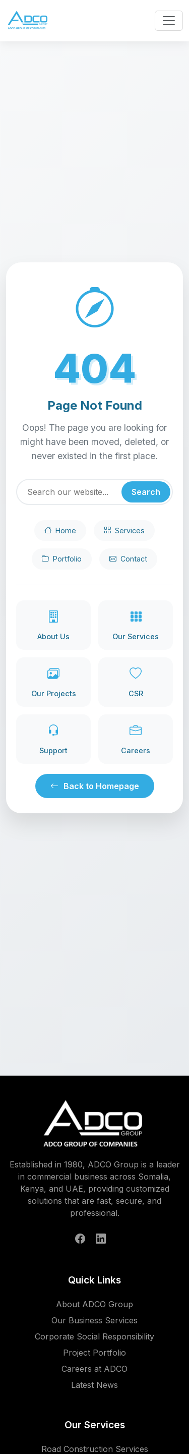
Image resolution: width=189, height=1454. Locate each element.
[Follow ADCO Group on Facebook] (80, 1238)
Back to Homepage (94, 786)
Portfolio (62, 559)
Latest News (94, 1385)
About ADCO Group (94, 1304)
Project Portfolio (94, 1353)
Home (60, 530)
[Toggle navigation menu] (169, 21)
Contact (128, 559)
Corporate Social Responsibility (94, 1336)
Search (146, 492)
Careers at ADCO (94, 1369)
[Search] (94, 492)
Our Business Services (94, 1320)
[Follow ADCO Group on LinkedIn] (101, 1238)
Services (124, 530)
